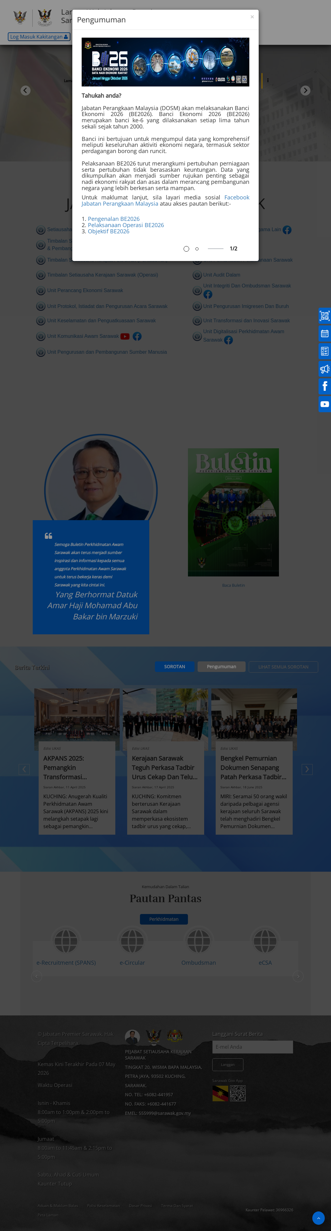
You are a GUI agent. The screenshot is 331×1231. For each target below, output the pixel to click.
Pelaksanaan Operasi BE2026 (126, 225)
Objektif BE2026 (108, 231)
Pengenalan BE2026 (114, 218)
